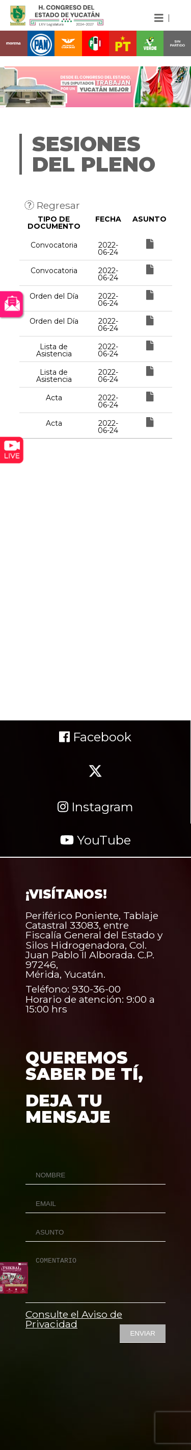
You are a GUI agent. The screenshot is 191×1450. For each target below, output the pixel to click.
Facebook (95, 737)
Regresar (52, 205)
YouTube (95, 840)
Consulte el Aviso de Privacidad (73, 1319)
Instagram (95, 807)
